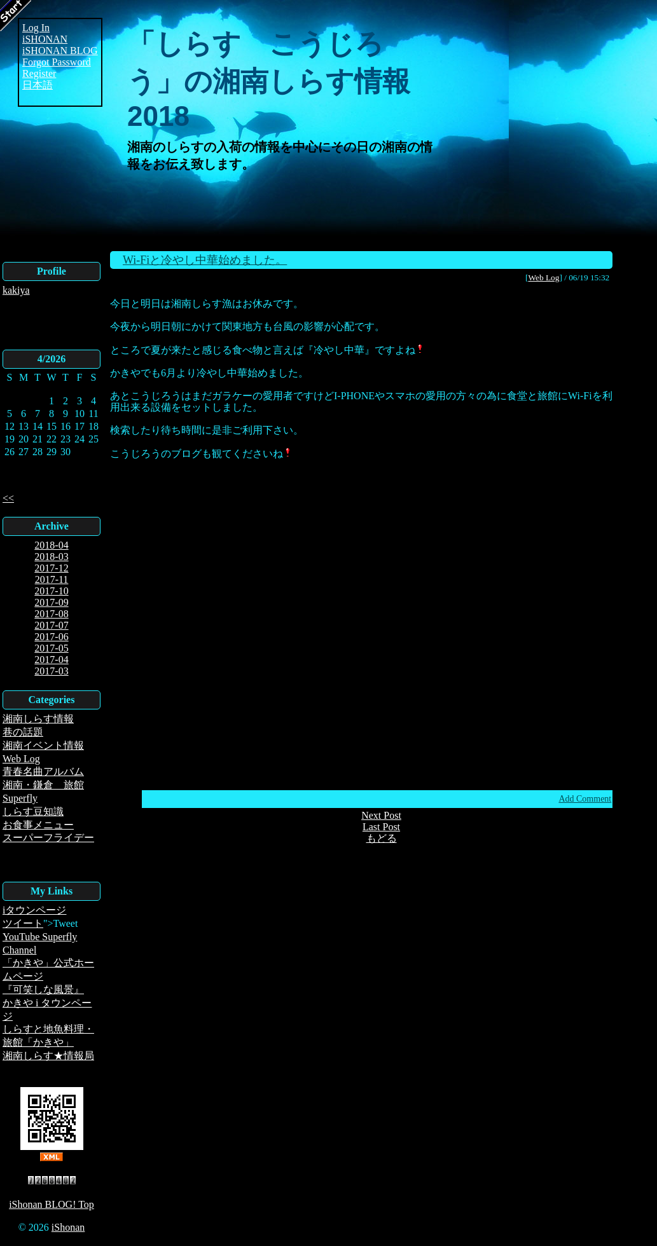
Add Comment (584, 799)
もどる (381, 838)
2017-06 (51, 636)
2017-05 (51, 648)
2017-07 (51, 625)
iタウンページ (34, 910)
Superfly (20, 798)
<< (8, 498)
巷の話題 (23, 732)
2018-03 (51, 556)
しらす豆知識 (33, 811)
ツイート (23, 923)
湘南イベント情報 (43, 745)
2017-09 (51, 602)
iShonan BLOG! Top (51, 1204)
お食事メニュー (38, 824)
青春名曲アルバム (43, 771)
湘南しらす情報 (38, 718)
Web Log (21, 758)
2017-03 (51, 671)
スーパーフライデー (48, 837)
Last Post (381, 826)
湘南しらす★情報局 (48, 1055)
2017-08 (51, 613)
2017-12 (51, 568)
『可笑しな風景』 (43, 989)
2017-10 (51, 590)
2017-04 (51, 659)
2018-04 (51, 545)
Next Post (381, 815)
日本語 (37, 84)
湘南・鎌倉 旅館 (43, 784)
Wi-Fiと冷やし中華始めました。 (205, 260)
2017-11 (52, 579)
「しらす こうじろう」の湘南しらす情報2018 (268, 80)
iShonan (68, 1227)
